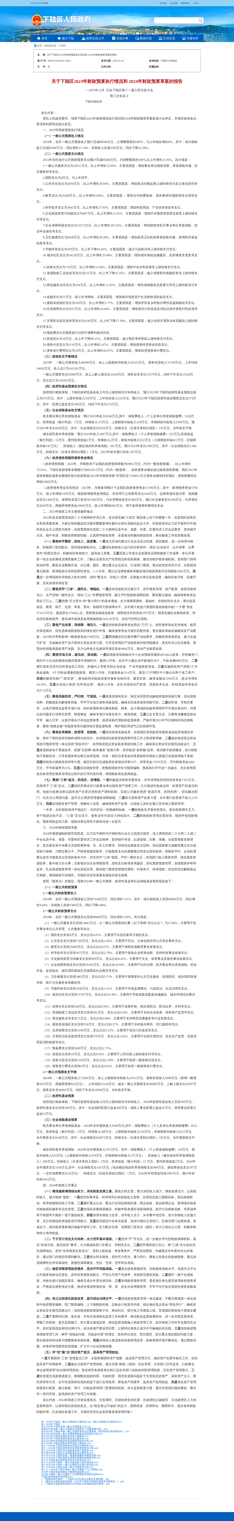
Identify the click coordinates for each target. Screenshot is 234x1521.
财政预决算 (50, 45)
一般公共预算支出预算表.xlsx (106, 1422)
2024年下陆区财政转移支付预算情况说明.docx (65, 1472)
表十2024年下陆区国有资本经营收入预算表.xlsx (66, 1443)
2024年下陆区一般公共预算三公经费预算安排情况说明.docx (72, 1474)
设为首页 (162, 3)
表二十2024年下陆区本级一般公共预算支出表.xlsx (67, 1467)
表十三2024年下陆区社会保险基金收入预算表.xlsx (67, 1450)
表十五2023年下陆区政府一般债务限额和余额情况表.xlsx (71, 1455)
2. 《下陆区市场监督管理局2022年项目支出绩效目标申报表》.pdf (75, 1484)
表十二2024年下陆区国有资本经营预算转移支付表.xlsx (69, 1448)
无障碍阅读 (184, 3)
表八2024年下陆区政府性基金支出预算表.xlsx (65, 1438)
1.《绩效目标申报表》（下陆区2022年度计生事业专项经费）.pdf (75, 1479)
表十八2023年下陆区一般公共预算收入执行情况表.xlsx (69, 1462)
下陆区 (62, 45)
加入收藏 (173, 3)
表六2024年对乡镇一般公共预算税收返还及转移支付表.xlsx (72, 1433)
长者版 (195, 3)
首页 (39, 45)
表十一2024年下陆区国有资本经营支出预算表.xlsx (67, 1445)
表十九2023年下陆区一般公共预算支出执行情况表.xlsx (69, 1464)
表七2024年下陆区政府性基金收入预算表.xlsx (65, 1436)
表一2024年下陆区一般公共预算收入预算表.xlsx (66, 1422)
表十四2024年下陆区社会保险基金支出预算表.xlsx (67, 1453)
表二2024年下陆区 (50, 1424)
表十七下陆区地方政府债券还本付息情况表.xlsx (66, 1460)
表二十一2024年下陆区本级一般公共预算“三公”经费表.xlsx (72, 1469)
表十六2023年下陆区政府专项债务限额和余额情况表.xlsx (71, 1457)
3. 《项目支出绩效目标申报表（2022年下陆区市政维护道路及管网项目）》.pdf (82, 1481)
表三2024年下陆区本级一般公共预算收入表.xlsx (66, 1426)
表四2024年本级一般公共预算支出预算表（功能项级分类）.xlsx (74, 1429)
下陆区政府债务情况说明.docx (57, 1476)
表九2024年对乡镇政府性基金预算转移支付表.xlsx (67, 1441)
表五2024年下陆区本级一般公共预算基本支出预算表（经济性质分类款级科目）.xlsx (85, 1431)
